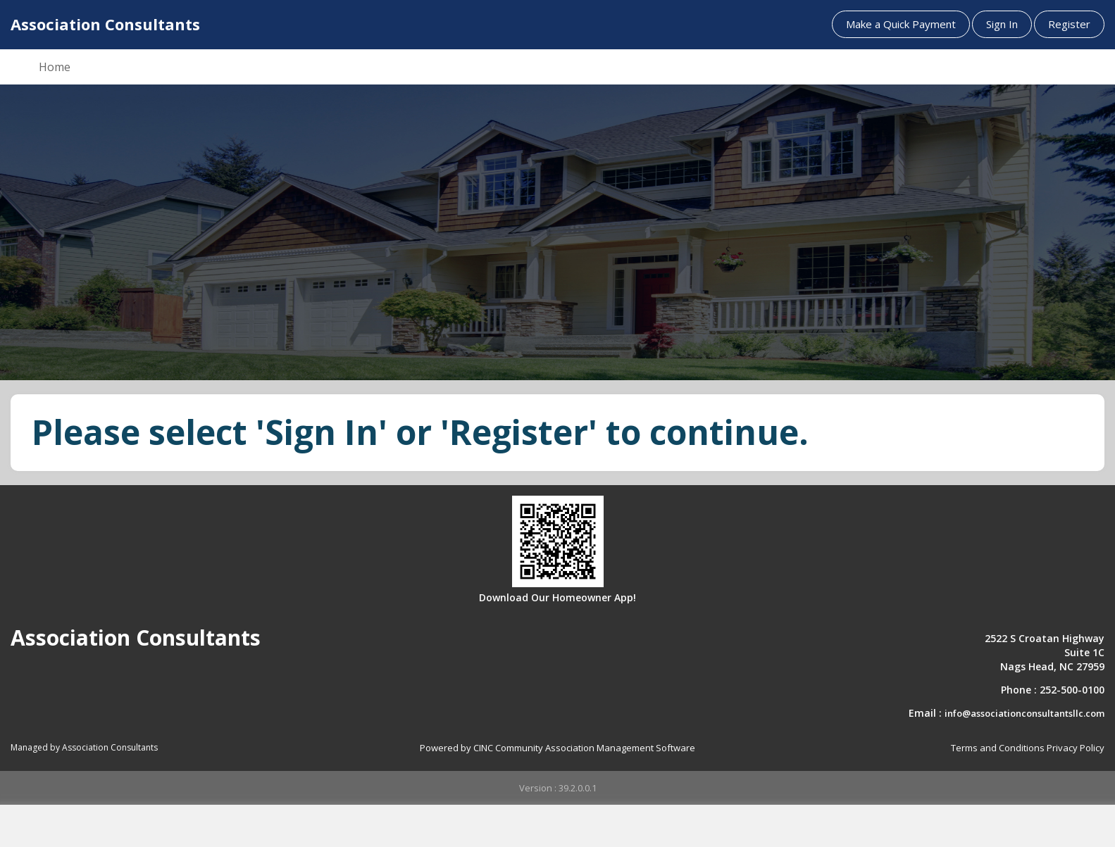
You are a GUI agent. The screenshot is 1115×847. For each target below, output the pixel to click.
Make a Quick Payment (901, 24)
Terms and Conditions (998, 747)
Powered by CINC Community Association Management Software (557, 747)
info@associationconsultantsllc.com (1024, 713)
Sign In (1002, 24)
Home (54, 67)
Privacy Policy (1075, 747)
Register (1069, 24)
